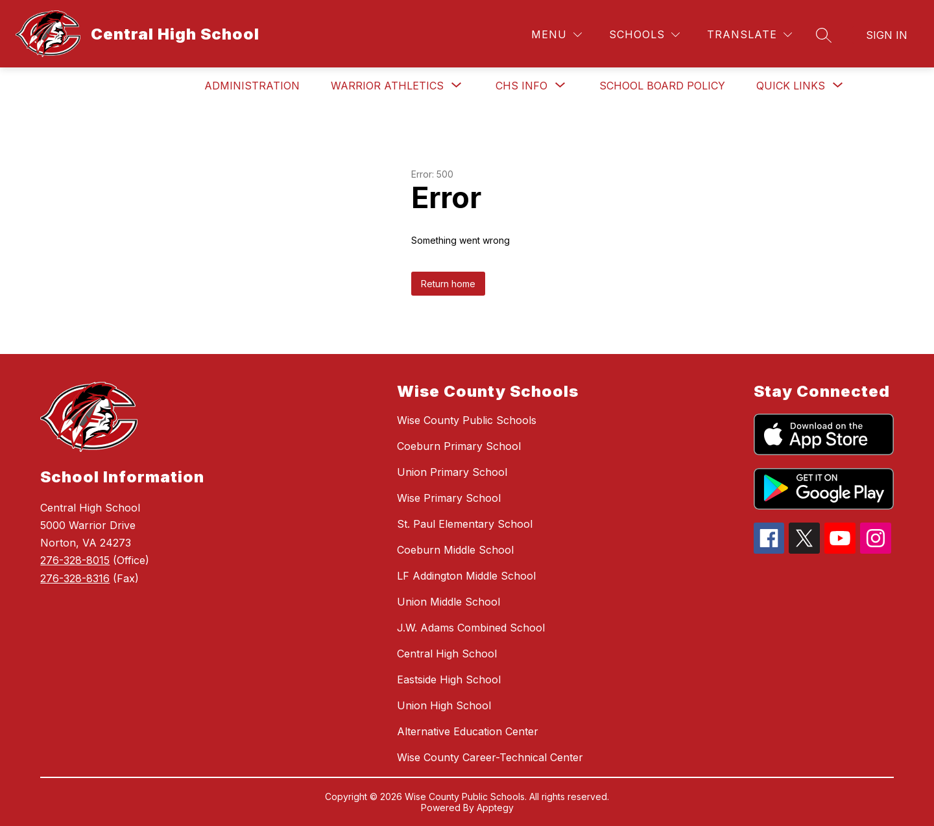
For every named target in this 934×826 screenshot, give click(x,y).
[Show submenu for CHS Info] (521, 85)
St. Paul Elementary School (465, 523)
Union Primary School (452, 472)
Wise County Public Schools (466, 420)
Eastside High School (449, 679)
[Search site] (824, 35)
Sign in (886, 35)
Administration (252, 85)
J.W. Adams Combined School (471, 627)
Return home (448, 283)
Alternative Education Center (467, 731)
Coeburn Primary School (459, 446)
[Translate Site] (749, 35)
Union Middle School (448, 601)
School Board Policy (662, 85)
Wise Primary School (449, 497)
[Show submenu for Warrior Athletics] (387, 85)
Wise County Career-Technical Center (490, 757)
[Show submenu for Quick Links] (790, 85)
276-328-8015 (75, 560)
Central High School (447, 653)
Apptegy (495, 807)
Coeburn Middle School (455, 549)
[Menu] (556, 35)
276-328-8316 (75, 578)
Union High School (444, 705)
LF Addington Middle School (466, 575)
